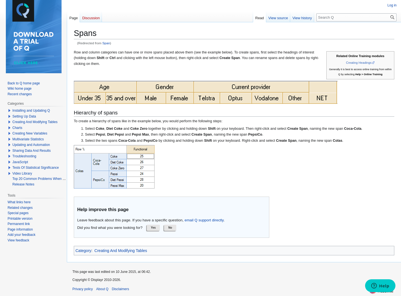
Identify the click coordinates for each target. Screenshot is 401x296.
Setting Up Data (24, 116)
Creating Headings (359, 62)
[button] (153, 228)
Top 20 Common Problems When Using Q (44, 179)
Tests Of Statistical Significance (36, 168)
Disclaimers (120, 289)
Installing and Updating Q (31, 110)
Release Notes (24, 184)
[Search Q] (356, 17)
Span (106, 43)
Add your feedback (21, 235)
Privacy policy (82, 289)
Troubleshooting (24, 156)
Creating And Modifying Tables (120, 250)
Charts (17, 128)
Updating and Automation (31, 145)
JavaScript (20, 162)
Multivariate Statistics (28, 139)
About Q (102, 289)
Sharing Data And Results (32, 151)
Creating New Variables (30, 133)
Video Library (22, 173)
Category (83, 250)
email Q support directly (204, 220)
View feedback (18, 240)
